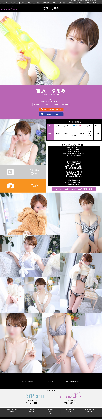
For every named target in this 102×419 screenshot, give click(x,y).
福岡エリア (70, 410)
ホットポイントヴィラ (41, 418)
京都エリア (31, 410)
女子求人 (87, 2)
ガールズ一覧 (14, 2)
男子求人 (95, 2)
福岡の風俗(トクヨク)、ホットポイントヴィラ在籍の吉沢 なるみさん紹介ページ (84, 0)
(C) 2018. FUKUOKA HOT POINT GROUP (61, 416)
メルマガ (79, 2)
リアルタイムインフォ (26, 2)
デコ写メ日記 (46, 2)
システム (71, 2)
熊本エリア (90, 410)
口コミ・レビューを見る (52, 114)
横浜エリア (12, 410)
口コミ (54, 2)
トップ (6, 2)
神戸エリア (51, 410)
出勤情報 (37, 2)
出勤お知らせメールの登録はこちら (52, 109)
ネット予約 (62, 2)
